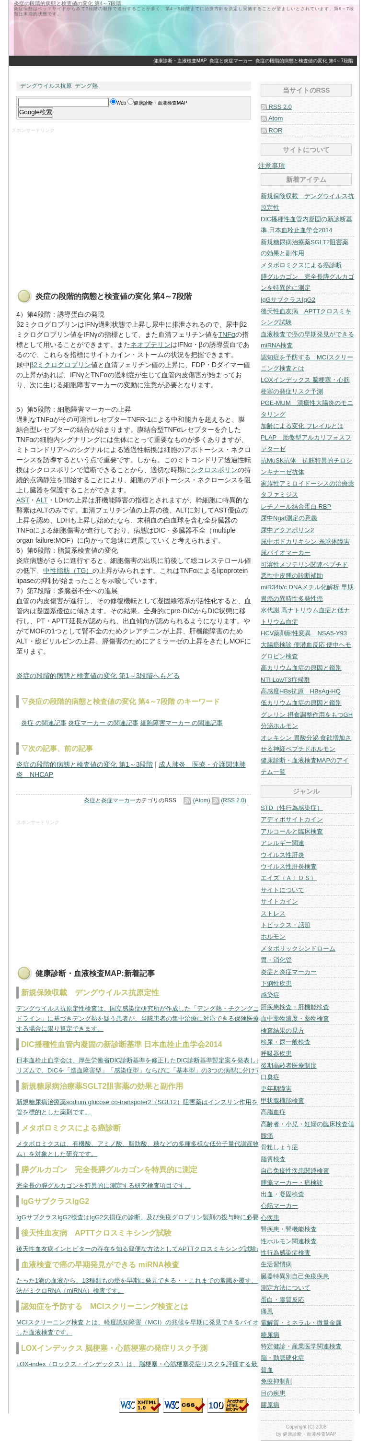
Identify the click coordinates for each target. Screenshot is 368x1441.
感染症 (270, 995)
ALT (42, 500)
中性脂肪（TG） (67, 570)
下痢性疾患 (276, 983)
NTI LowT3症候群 (285, 679)
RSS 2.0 (276, 106)
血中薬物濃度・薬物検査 (295, 1018)
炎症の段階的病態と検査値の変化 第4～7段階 (304, 60)
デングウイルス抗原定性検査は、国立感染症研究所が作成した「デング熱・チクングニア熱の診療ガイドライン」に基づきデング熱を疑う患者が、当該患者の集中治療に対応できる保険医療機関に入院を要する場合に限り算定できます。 (159, 1018)
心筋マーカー (279, 1205)
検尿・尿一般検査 (285, 1042)
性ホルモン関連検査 (289, 1241)
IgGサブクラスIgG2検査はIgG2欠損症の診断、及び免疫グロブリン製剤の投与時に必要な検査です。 (156, 1217)
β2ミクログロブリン (60, 365)
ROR (272, 130)
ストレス (273, 913)
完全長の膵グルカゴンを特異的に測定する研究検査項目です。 (103, 1185)
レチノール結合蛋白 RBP (296, 506)
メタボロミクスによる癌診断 (301, 265)
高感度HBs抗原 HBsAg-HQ (301, 691)
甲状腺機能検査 (282, 1100)
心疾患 (270, 1217)
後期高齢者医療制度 (289, 1065)
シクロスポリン (214, 470)
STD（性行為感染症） (292, 807)
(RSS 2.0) (233, 800)
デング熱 (86, 86)
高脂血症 (273, 1112)
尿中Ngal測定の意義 (289, 518)
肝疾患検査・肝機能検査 (295, 1007)
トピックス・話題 (285, 925)
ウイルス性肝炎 (282, 854)
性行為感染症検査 (285, 1252)
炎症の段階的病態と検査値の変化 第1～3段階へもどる (98, 675)
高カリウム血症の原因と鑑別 (301, 667)
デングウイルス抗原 (46, 86)
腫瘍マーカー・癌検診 (292, 1182)
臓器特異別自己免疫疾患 (295, 1276)
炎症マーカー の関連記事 (103, 722)
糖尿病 (270, 1334)
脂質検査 (273, 1159)
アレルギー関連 (282, 842)
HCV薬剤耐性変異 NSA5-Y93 (304, 633)
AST (22, 500)
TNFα (226, 334)
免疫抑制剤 (276, 1381)
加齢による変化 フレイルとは (302, 425)
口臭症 (270, 1077)
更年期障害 (276, 1088)
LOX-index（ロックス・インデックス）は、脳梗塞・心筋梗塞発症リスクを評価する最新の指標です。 (158, 1364)
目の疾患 (273, 1393)
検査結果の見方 (282, 1030)
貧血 (267, 1369)
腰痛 (267, 1135)
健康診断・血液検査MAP (180, 60)
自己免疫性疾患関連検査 (295, 1170)
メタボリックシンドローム (298, 948)
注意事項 (271, 165)
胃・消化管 (276, 960)
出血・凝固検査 (282, 1194)
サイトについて (282, 889)
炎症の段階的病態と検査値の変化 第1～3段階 (84, 764)
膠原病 (270, 1404)
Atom (272, 118)
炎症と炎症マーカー (231, 60)
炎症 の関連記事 (44, 722)
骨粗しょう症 (279, 1147)
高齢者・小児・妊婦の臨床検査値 (307, 1124)
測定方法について (285, 1287)
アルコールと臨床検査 (292, 831)
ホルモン (273, 936)
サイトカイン (279, 901)
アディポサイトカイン (292, 819)
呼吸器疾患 (276, 1053)
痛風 (267, 1311)
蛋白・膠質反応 (282, 1299)
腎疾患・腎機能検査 (289, 1229)
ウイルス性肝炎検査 (289, 866)
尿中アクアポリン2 (287, 530)
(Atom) (201, 800)
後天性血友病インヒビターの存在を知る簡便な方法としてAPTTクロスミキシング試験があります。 (155, 1248)
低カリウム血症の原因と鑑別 (301, 702)
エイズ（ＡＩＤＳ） (289, 877)
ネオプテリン (150, 344)
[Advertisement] (183, 70)
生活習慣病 (276, 1264)
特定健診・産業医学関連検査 (301, 1346)
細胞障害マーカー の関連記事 (181, 722)
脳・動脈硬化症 (282, 1357)
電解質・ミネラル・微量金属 (301, 1322)
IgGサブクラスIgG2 (288, 299)
